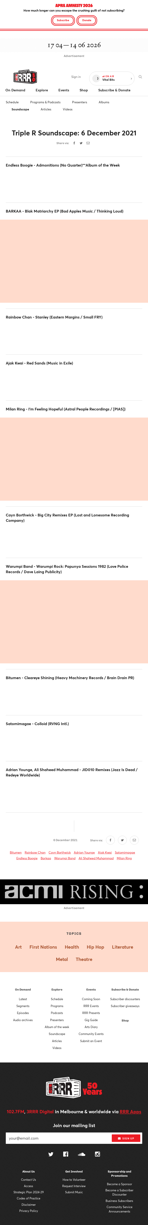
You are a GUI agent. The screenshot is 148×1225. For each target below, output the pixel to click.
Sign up (126, 1138)
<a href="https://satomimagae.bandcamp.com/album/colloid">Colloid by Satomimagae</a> (74, 743)
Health (72, 947)
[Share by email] (88, 143)
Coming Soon (91, 999)
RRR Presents (91, 1013)
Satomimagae (125, 852)
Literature (122, 947)
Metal (62, 959)
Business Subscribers (119, 1201)
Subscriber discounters (125, 999)
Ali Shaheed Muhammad (96, 858)
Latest (23, 999)
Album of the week (57, 1027)
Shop (125, 1020)
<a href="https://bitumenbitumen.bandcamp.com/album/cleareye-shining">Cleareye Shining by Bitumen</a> (74, 697)
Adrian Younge (84, 852)
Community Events (91, 1034)
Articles (46, 109)
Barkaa (46, 858)
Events (91, 989)
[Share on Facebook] (74, 143)
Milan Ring (124, 858)
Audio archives (23, 1020)
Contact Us (28, 1180)
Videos (67, 109)
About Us (28, 1171)
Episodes (23, 1013)
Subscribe (63, 20)
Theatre (84, 959)
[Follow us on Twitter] (51, 1154)
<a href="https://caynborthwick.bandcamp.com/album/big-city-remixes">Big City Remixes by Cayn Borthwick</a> (74, 540)
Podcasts (57, 1013)
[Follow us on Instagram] (97, 1155)
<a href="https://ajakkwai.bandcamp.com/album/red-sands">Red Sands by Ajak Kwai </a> (74, 383)
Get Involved (74, 1171)
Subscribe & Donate (125, 989)
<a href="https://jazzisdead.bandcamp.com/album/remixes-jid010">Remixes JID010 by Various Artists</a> (74, 795)
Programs (57, 1006)
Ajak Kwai (105, 852)
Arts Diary (91, 1027)
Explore (56, 989)
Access (28, 1186)
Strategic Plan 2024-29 (28, 1192)
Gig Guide (91, 1020)
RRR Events (91, 1006)
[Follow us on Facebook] (65, 1155)
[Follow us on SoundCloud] (81, 1154)
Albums (104, 102)
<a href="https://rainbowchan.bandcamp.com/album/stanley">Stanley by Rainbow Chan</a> (74, 337)
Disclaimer (29, 1205)
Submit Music (74, 1192)
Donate (86, 20)
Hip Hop (95, 947)
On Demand (23, 989)
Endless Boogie (27, 858)
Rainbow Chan (35, 852)
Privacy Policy (28, 1211)
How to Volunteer (74, 1180)
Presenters (79, 102)
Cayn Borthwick (60, 852)
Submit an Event (91, 1041)
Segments (22, 1006)
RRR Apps (130, 1111)
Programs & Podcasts (45, 102)
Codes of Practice (28, 1198)
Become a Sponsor (119, 1184)
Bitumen (16, 852)
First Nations (43, 947)
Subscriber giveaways (125, 1006)
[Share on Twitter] (81, 143)
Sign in (76, 77)
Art (18, 947)
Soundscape (20, 109)
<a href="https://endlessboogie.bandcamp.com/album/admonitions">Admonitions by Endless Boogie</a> (74, 185)
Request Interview (74, 1186)
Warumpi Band (65, 858)
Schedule (12, 102)
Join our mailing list (74, 1125)
